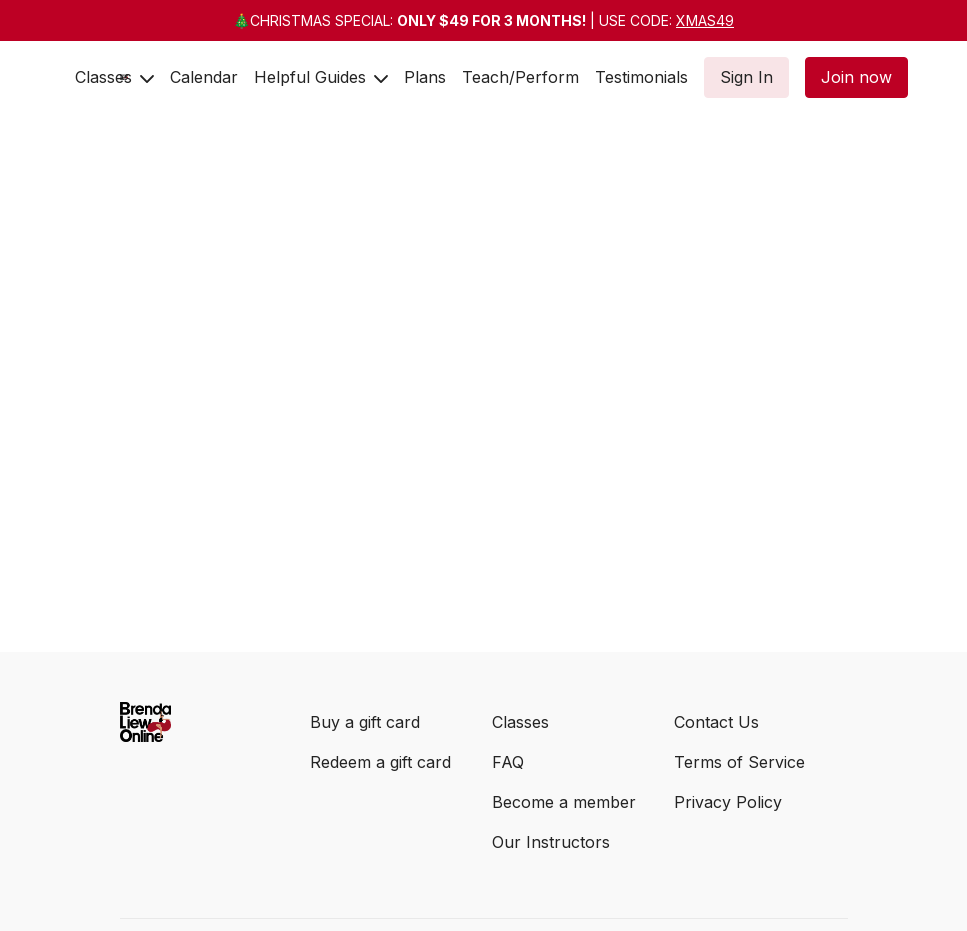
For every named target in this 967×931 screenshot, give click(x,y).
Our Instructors (551, 842)
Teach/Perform (520, 77)
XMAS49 (705, 20)
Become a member (564, 802)
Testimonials (641, 77)
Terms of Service (739, 762)
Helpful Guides (321, 77)
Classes (114, 77)
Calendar (204, 77)
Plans (425, 77)
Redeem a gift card (380, 762)
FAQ (508, 762)
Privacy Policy (728, 802)
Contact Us (716, 722)
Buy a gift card (365, 722)
